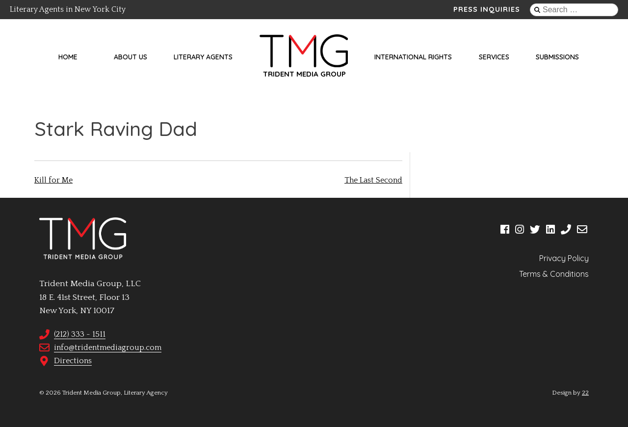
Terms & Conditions (554, 274)
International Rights (413, 57)
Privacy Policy (564, 258)
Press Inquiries (486, 9)
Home (68, 57)
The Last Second (373, 180)
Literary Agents (203, 57)
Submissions (557, 57)
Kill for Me (53, 180)
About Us (130, 57)
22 (585, 392)
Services (494, 57)
